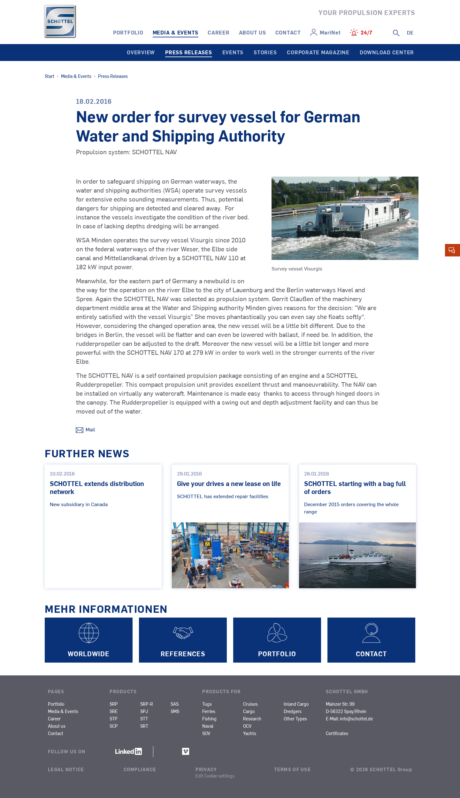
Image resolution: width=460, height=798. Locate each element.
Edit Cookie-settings (214, 775)
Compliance (140, 769)
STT (144, 718)
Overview (141, 52)
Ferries (208, 711)
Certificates (337, 733)
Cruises (250, 704)
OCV (247, 726)
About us (252, 32)
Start (49, 76)
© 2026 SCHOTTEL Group (381, 769)
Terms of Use (292, 769)
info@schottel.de (356, 718)
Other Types (295, 718)
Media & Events (176, 32)
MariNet (330, 32)
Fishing (209, 718)
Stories (265, 52)
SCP (114, 726)
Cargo (249, 711)
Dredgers (293, 711)
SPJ (144, 711)
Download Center (387, 52)
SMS (175, 711)
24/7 (366, 32)
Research (252, 718)
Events (233, 52)
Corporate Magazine (318, 52)
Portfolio (128, 32)
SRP (114, 704)
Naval (207, 726)
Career (219, 32)
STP (114, 718)
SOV (206, 733)
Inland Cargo (296, 704)
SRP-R (146, 704)
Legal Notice (66, 769)
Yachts (249, 733)
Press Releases (188, 52)
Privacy (206, 769)
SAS (175, 704)
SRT (144, 726)
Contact (288, 32)
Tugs (207, 704)
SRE (114, 711)
